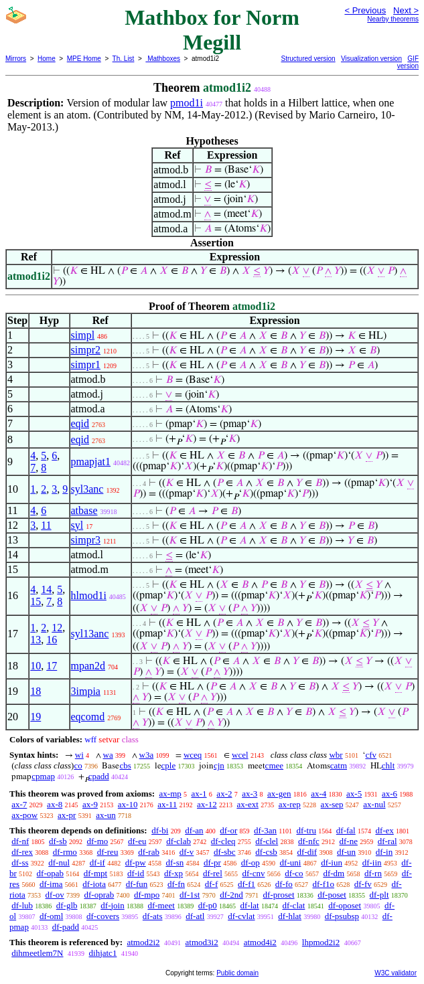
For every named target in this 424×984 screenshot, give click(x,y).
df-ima (51, 884)
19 (35, 716)
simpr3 (85, 540)
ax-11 (167, 804)
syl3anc (87, 489)
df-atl (195, 916)
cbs (125, 765)
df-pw (135, 862)
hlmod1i (89, 595)
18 (35, 691)
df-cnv (253, 873)
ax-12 (207, 804)
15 (35, 601)
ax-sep (332, 804)
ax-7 (19, 804)
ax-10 (128, 804)
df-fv (363, 884)
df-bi (159, 830)
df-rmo (65, 852)
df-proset (279, 895)
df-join (112, 905)
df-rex (22, 852)
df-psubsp (342, 916)
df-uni (290, 862)
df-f (211, 884)
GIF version (408, 62)
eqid (80, 423)
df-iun (331, 862)
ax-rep (290, 804)
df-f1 (246, 884)
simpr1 (85, 364)
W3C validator (395, 973)
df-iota (94, 884)
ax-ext (247, 804)
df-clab (178, 841)
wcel (240, 755)
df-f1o (323, 884)
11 (46, 525)
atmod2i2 (143, 942)
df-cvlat (241, 916)
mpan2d (88, 665)
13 (35, 639)
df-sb (58, 841)
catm (338, 765)
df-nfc (309, 841)
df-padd (65, 927)
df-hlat (289, 916)
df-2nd (231, 895)
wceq (193, 755)
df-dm (333, 873)
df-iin (372, 862)
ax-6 (389, 794)
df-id (135, 873)
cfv (370, 755)
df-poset (331, 895)
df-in (384, 852)
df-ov (55, 895)
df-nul (59, 862)
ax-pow (24, 815)
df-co (294, 873)
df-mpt (95, 873)
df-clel (266, 841)
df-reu (108, 852)
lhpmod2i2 (321, 942)
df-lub (22, 905)
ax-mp (170, 794)
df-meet (160, 905)
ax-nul (374, 804)
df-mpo (146, 895)
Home (47, 58)
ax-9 (90, 804)
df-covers (102, 916)
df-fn (176, 884)
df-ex (384, 830)
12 (57, 627)
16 (51, 639)
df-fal (346, 830)
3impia (85, 691)
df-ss (19, 862)
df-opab (50, 873)
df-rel (212, 873)
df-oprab (99, 895)
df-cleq (223, 841)
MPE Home (84, 58)
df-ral (387, 841)
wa (108, 755)
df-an (194, 830)
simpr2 (85, 349)
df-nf (20, 841)
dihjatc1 (103, 953)
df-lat (249, 905)
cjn (219, 765)
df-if (97, 862)
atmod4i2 (260, 942)
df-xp (173, 873)
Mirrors (15, 58)
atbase (84, 510)
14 (46, 589)
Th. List (124, 58)
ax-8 (54, 804)
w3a (146, 755)
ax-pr (67, 815)
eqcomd (88, 716)
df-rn (373, 873)
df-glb (67, 905)
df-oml (51, 916)
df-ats (153, 916)
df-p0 (207, 905)
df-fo (284, 884)
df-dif (307, 852)
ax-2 (224, 794)
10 (35, 665)
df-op (250, 862)
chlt (388, 765)
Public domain (237, 973)
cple (168, 765)
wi (79, 755)
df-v (187, 852)
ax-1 (199, 794)
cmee (274, 765)
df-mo (97, 841)
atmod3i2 (202, 942)
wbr (335, 755)
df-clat (293, 905)
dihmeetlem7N (37, 953)
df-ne (349, 841)
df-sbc (225, 852)
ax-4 (318, 794)
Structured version (308, 58)
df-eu (137, 841)
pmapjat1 (91, 461)
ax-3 (249, 794)
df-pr (212, 862)
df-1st (190, 895)
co (78, 765)
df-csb (266, 852)
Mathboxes (162, 58)
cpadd (98, 776)
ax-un (106, 815)
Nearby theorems (393, 19)
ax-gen (279, 794)
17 (51, 665)
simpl (83, 335)
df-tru (306, 830)
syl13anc (90, 633)
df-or (228, 830)
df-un (346, 852)
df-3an (265, 830)
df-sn (174, 862)
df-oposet (344, 905)
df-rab (148, 852)
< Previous (365, 10)
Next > (406, 10)
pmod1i (186, 102)
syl (77, 525)
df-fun (137, 884)
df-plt (379, 895)
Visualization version (371, 58)
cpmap (43, 776)
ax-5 (354, 794)
